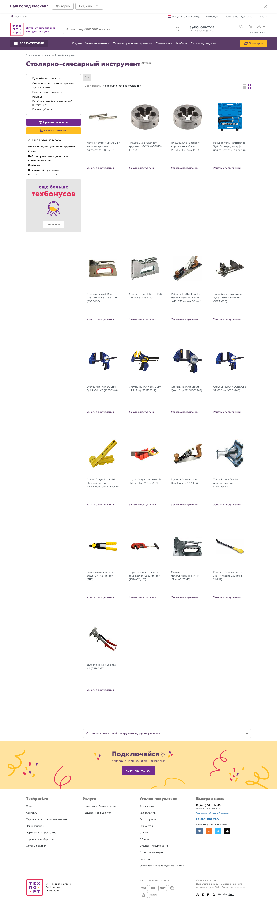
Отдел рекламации (151, 852)
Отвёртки (34, 165)
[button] (63, 6)
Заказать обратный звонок (212, 813)
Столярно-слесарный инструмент (53, 83)
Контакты (32, 812)
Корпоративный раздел (40, 839)
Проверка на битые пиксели (100, 806)
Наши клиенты (35, 826)
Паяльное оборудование (44, 170)
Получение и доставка (238, 17)
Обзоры (144, 839)
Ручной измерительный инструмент (50, 175)
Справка (145, 859)
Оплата (262, 17)
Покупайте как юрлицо (186, 17)
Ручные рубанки (42, 109)
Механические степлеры (47, 92)
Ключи (32, 151)
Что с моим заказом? (252, 32)
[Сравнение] (249, 27)
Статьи (144, 832)
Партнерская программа (41, 832)
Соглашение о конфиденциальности (162, 865)
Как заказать (147, 806)
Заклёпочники (41, 87)
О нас (29, 806)
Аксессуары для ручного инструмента (52, 146)
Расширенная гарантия (97, 812)
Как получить (148, 819)
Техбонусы (212, 17)
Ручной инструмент (46, 78)
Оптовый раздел (36, 846)
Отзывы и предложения (154, 846)
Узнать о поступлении (100, 167)
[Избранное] (240, 27)
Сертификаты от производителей (46, 819)
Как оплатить (148, 812)
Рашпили (38, 97)
